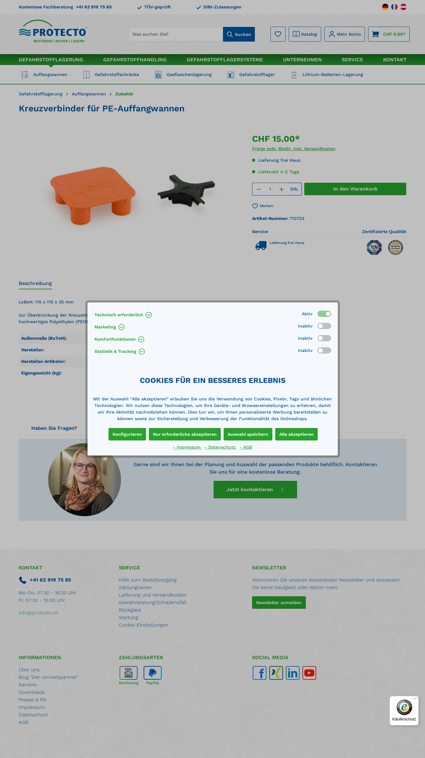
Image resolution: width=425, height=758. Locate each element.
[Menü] (415, 700)
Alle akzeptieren (296, 434)
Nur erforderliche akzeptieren (185, 434)
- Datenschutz (221, 447)
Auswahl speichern (248, 434)
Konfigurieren (127, 434)
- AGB (246, 447)
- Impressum (187, 447)
